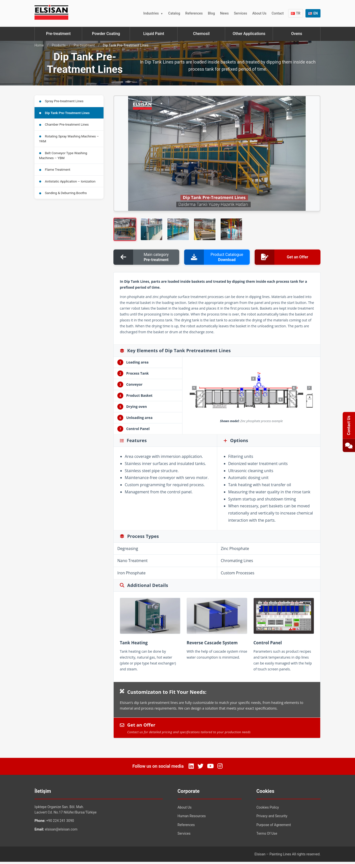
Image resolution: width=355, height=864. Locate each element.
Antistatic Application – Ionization (68, 185)
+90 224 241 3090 (60, 823)
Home (39, 45)
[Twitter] (200, 768)
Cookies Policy (267, 809)
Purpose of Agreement (273, 827)
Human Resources (192, 818)
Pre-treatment (58, 33)
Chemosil (201, 33)
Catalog (174, 13)
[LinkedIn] (191, 768)
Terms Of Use (266, 836)
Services (240, 13)
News (224, 13)
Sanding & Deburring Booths (63, 198)
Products (59, 45)
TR (296, 13)
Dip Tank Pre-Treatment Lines (65, 114)
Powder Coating (106, 33)
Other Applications (249, 33)
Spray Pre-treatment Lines (62, 101)
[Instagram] (220, 768)
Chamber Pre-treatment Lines (64, 126)
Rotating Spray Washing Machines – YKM (68, 140)
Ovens (296, 33)
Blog (211, 13)
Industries (151, 13)
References (194, 13)
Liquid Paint (153, 33)
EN (313, 13)
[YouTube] (210, 768)
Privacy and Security (271, 818)
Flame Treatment (55, 173)
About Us (259, 13)
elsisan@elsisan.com (61, 831)
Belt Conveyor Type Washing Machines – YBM (64, 158)
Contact (278, 13)
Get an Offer (217, 730)
